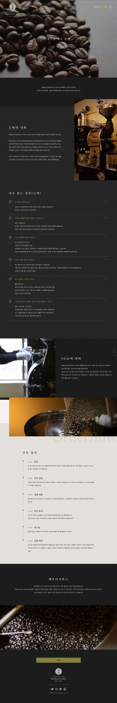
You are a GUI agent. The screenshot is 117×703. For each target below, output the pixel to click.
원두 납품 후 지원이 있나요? (21, 278)
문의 (58, 660)
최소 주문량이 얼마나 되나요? (22, 236)
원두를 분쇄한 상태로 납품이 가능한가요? (26, 217)
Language (96, 7)
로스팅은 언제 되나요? (19, 201)
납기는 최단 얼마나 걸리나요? (22, 259)
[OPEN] (110, 6)
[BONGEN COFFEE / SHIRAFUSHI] (65, 689)
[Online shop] (105, 6)
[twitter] (52, 689)
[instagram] (56, 689)
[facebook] (60, 689)
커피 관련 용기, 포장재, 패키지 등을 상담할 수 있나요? (31, 300)
